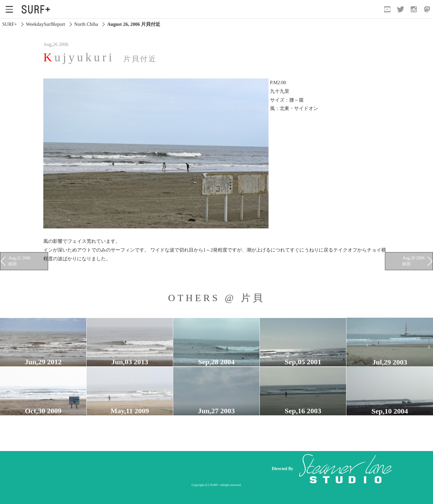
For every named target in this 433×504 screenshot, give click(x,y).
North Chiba (86, 24)
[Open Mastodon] (427, 9)
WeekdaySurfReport (45, 24)
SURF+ (9, 24)
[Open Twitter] (400, 9)
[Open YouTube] (387, 9)
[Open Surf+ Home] (37, 9)
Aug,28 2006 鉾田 (413, 260)
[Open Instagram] (413, 9)
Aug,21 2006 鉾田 (19, 260)
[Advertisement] (150, 468)
